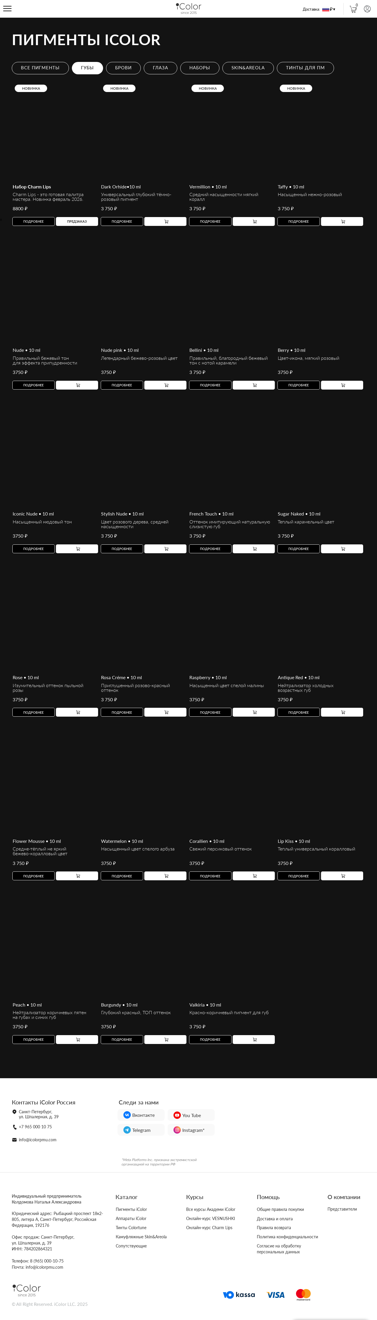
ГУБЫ (87, 67)
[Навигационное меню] (7, 9)
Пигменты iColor (131, 1209)
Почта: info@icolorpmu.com (37, 1267)
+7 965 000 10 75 (35, 1126)
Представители (342, 1208)
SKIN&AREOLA (248, 67)
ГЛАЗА (160, 67)
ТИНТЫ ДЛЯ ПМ (305, 67)
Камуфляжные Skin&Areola (141, 1236)
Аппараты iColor (131, 1218)
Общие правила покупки (280, 1209)
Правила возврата (274, 1227)
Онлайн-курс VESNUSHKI (210, 1218)
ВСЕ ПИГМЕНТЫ (40, 67)
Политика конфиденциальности (287, 1236)
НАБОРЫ (199, 67)
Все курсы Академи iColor (210, 1209)
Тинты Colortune (131, 1227)
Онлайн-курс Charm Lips (209, 1227)
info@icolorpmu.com (38, 1139)
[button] (77, 221)
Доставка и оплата (275, 1218)
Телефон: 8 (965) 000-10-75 (38, 1260)
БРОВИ (123, 67)
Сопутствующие (131, 1245)
